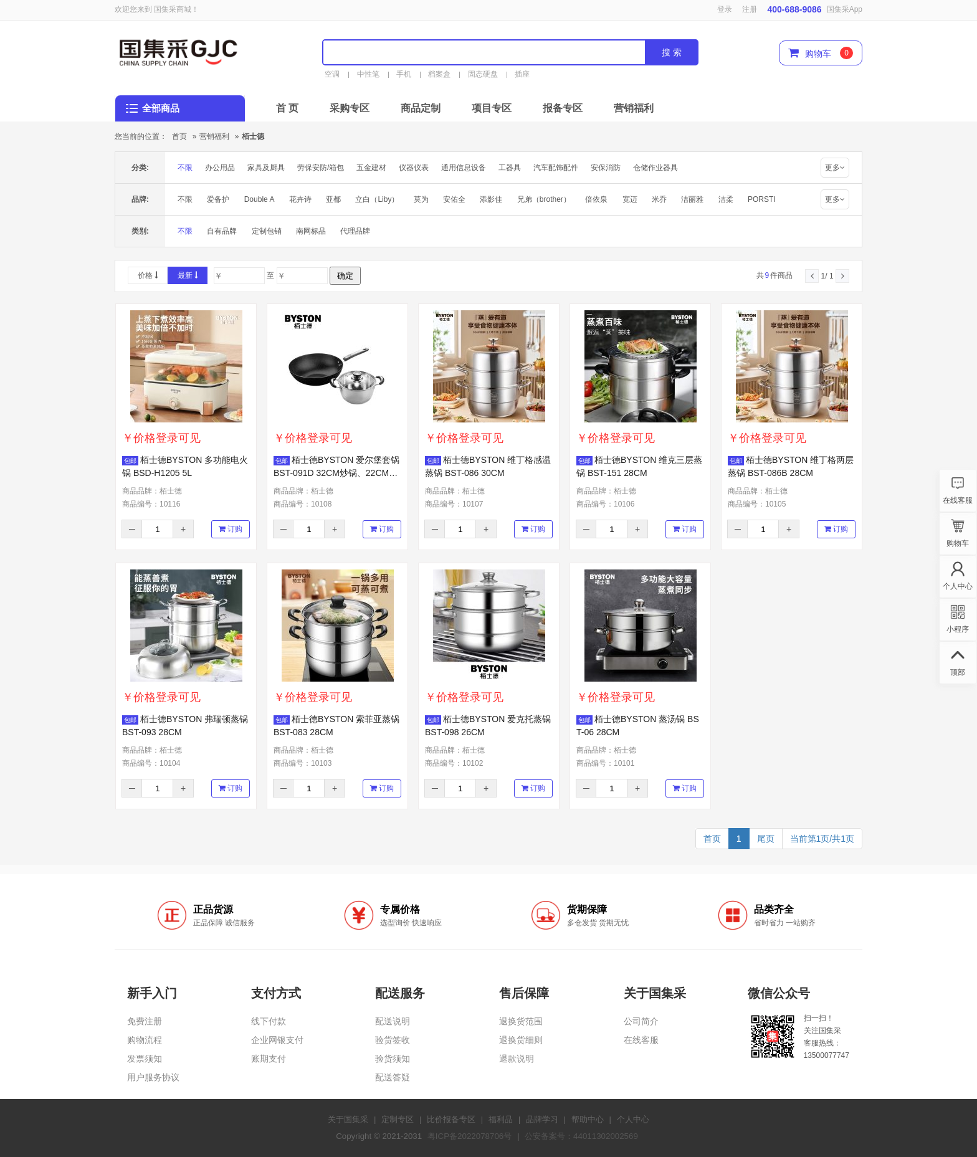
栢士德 (253, 136)
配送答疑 (392, 1077)
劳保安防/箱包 (320, 167)
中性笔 (368, 74)
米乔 (659, 199)
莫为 (421, 199)
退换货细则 (521, 1040)
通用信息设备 (463, 167)
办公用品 (220, 167)
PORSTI (762, 199)
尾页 (765, 839)
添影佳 (491, 199)
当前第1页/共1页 (822, 839)
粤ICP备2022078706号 (469, 1136)
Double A (259, 199)
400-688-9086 (794, 9)
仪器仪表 (414, 167)
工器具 (509, 167)
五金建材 (371, 167)
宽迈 (629, 199)
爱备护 (218, 199)
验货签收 (392, 1040)
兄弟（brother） (544, 199)
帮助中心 (587, 1119)
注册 (749, 9)
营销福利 (214, 136)
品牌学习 (542, 1119)
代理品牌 (355, 231)
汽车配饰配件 (555, 167)
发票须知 (144, 1059)
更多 (835, 167)
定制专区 (397, 1119)
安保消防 (606, 167)
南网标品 (311, 231)
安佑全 (454, 199)
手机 (403, 74)
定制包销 (267, 231)
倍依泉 (596, 199)
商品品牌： (152, 491)
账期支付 (268, 1059)
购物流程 (144, 1040)
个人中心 (633, 1119)
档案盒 (439, 74)
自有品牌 (222, 231)
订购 (230, 529)
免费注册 (144, 1021)
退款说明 (516, 1059)
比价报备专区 (451, 1119)
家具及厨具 (266, 167)
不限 (185, 167)
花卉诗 (300, 199)
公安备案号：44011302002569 (581, 1136)
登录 (724, 9)
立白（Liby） (377, 199)
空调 (332, 74)
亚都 (333, 199)
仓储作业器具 (655, 167)
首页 (179, 136)
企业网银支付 (277, 1040)
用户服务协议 (153, 1077)
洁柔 (725, 199)
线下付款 (268, 1021)
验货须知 (392, 1059)
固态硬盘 (483, 74)
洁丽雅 (692, 199)
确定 (345, 275)
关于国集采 (348, 1119)
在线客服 (641, 1040)
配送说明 (392, 1021)
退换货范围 (521, 1021)
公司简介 (641, 1021)
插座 (522, 74)
